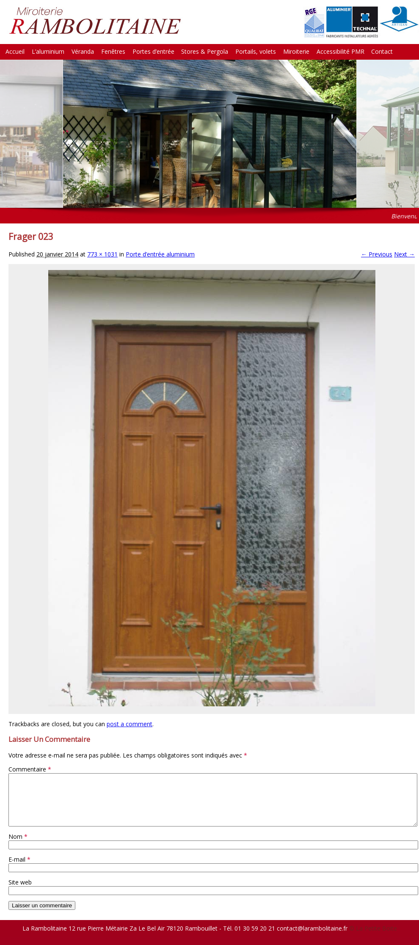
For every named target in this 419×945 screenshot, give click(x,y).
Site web (20, 892)
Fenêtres (113, 51)
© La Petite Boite (373, 938)
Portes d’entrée (153, 51)
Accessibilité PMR (340, 51)
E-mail (19, 869)
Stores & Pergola (204, 51)
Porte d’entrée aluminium (160, 254)
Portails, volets (255, 51)
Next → (404, 254)
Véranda (83, 51)
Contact (382, 51)
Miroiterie (296, 51)
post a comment (129, 724)
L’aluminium (48, 51)
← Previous (376, 254)
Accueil (15, 51)
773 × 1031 (102, 254)
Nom (18, 847)
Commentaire (29, 769)
